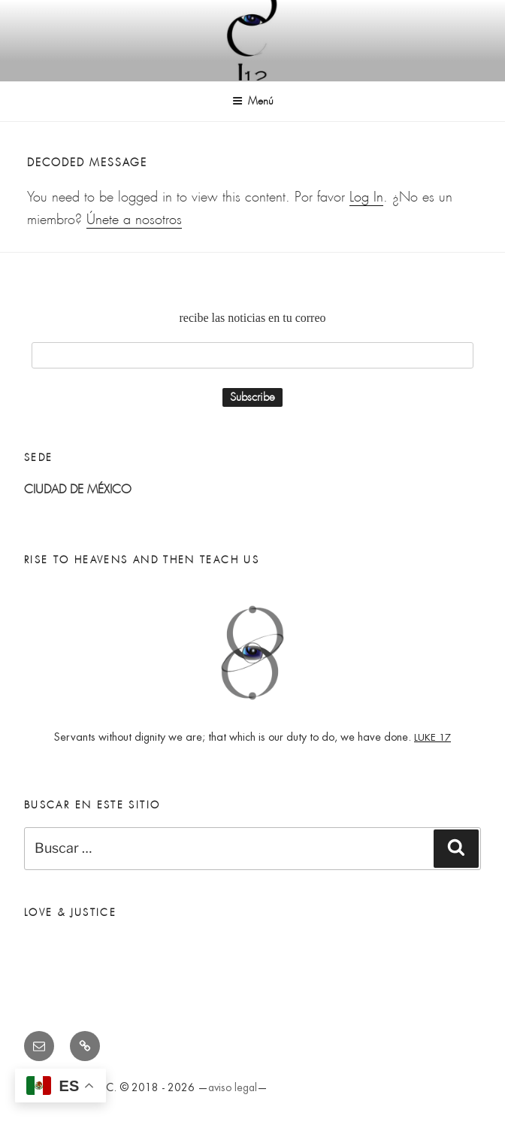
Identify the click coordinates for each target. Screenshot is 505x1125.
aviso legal (232, 1087)
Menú (253, 101)
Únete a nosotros (134, 220)
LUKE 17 (432, 737)
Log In (366, 197)
